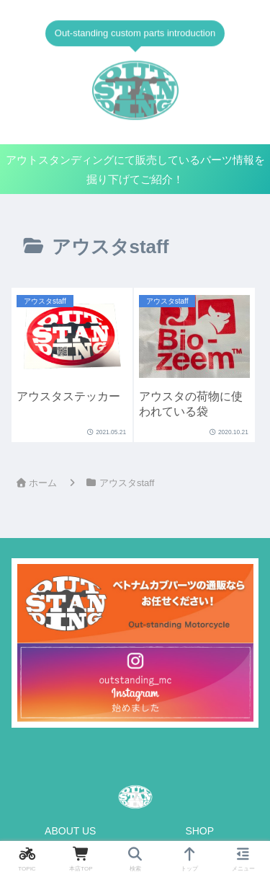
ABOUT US (70, 831)
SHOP (199, 831)
